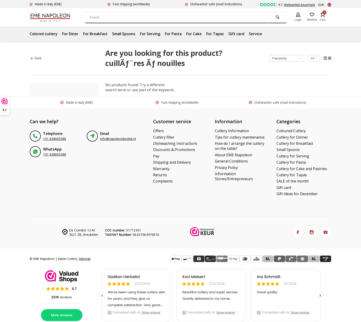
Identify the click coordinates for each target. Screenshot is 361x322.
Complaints (163, 181)
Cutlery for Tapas (292, 174)
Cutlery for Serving (293, 156)
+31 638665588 (54, 139)
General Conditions (231, 161)
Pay (156, 156)
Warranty (161, 168)
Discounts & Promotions (174, 149)
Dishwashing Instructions (175, 143)
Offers (158, 130)
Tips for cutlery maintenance (240, 137)
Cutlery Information (232, 130)
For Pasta (173, 33)
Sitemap (85, 258)
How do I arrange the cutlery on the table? (239, 146)
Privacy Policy (226, 167)
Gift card (236, 33)
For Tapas (215, 33)
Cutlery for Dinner (292, 137)
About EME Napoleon (233, 154)
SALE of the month (293, 181)
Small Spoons (123, 33)
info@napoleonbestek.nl (118, 139)
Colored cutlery (44, 33)
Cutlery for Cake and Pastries (302, 168)
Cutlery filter (164, 137)
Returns (160, 174)
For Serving (150, 33)
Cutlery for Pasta (291, 162)
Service (255, 33)
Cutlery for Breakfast (295, 143)
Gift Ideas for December (297, 193)
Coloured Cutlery (291, 130)
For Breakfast (95, 33)
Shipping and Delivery (172, 162)
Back (36, 58)
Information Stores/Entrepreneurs (234, 176)
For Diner (70, 33)
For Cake (194, 33)
